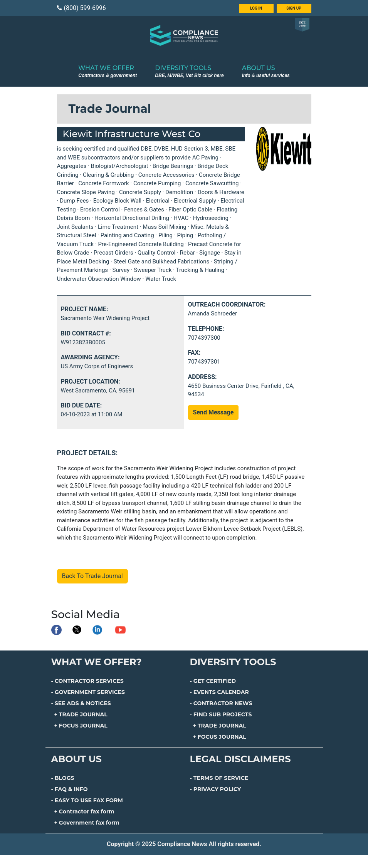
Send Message (213, 412)
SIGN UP (293, 8)
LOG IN (256, 8)
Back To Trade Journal (92, 576)
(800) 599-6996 (81, 8)
